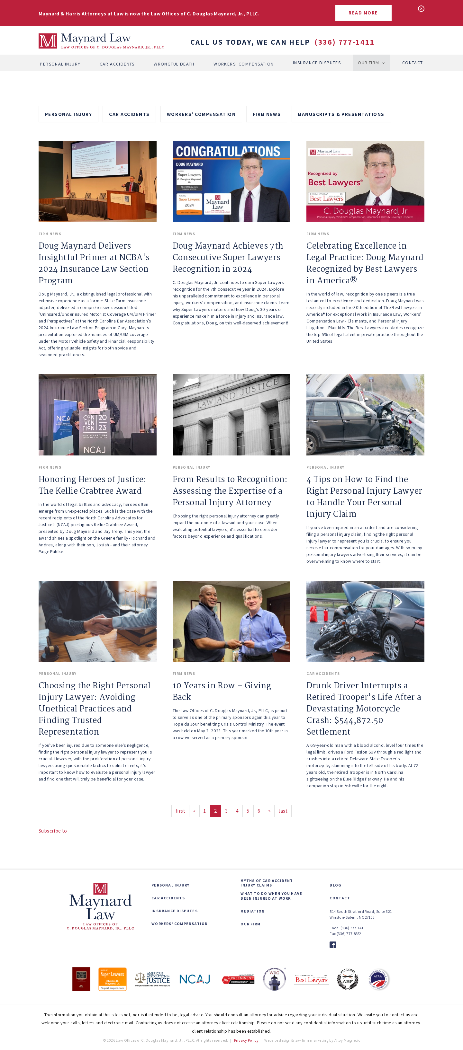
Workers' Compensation (243, 63)
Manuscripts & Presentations (341, 114)
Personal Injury (60, 63)
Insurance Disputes (317, 63)
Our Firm (368, 63)
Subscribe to (53, 830)
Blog (335, 885)
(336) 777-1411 (344, 42)
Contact (413, 63)
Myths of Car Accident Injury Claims (267, 882)
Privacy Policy (246, 1040)
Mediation (253, 911)
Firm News (267, 114)
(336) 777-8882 (349, 933)
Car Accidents (116, 63)
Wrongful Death (174, 63)
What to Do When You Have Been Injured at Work (271, 895)
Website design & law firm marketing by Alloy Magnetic (312, 1040)
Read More (363, 13)
